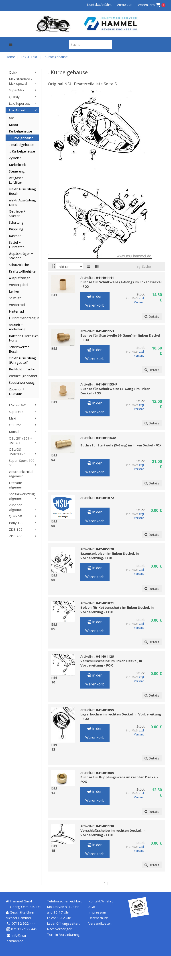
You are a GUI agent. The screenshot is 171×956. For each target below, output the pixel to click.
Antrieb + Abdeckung (17, 326)
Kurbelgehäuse (20, 131)
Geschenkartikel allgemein (21, 473)
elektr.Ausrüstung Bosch (22, 191)
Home (10, 56)
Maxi (12, 418)
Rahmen (15, 235)
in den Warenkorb (94, 301)
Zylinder (15, 158)
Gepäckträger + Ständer (21, 255)
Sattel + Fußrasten (16, 244)
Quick (13, 72)
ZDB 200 (15, 536)
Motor (13, 124)
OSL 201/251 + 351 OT (20, 440)
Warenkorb (152, 4)
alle (11, 118)
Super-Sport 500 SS (22, 462)
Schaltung (16, 222)
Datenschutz (98, 918)
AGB (91, 906)
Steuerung (17, 171)
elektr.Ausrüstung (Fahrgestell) (22, 360)
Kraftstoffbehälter (23, 271)
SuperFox (16, 411)
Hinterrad (16, 311)
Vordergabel (18, 284)
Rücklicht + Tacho (22, 369)
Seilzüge (15, 298)
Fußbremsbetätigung (24, 318)
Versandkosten (100, 923)
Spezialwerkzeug (22, 382)
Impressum (97, 912)
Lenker (14, 291)
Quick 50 (15, 516)
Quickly (14, 96)
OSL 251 (15, 425)
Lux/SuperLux (19, 103)
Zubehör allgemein (16, 507)
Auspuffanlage (20, 278)
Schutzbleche (19, 264)
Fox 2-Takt (17, 405)
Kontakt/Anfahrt (99, 4)
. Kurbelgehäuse (55, 56)
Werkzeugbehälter (23, 376)
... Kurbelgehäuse (22, 151)
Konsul (14, 431)
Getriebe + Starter (17, 213)
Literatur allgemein (16, 484)
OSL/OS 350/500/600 (19, 451)
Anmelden (124, 4)
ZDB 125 (15, 529)
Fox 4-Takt (29, 56)
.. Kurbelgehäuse (21, 144)
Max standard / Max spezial (20, 81)
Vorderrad (17, 304)
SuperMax (16, 90)
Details (152, 316)
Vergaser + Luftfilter (17, 180)
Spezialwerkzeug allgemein (22, 496)
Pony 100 (16, 522)
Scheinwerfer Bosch (19, 349)
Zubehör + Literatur (17, 391)
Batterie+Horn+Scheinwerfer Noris (24, 337)
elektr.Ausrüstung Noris (22, 202)
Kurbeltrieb (17, 164)
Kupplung (16, 229)
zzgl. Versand (139, 300)
